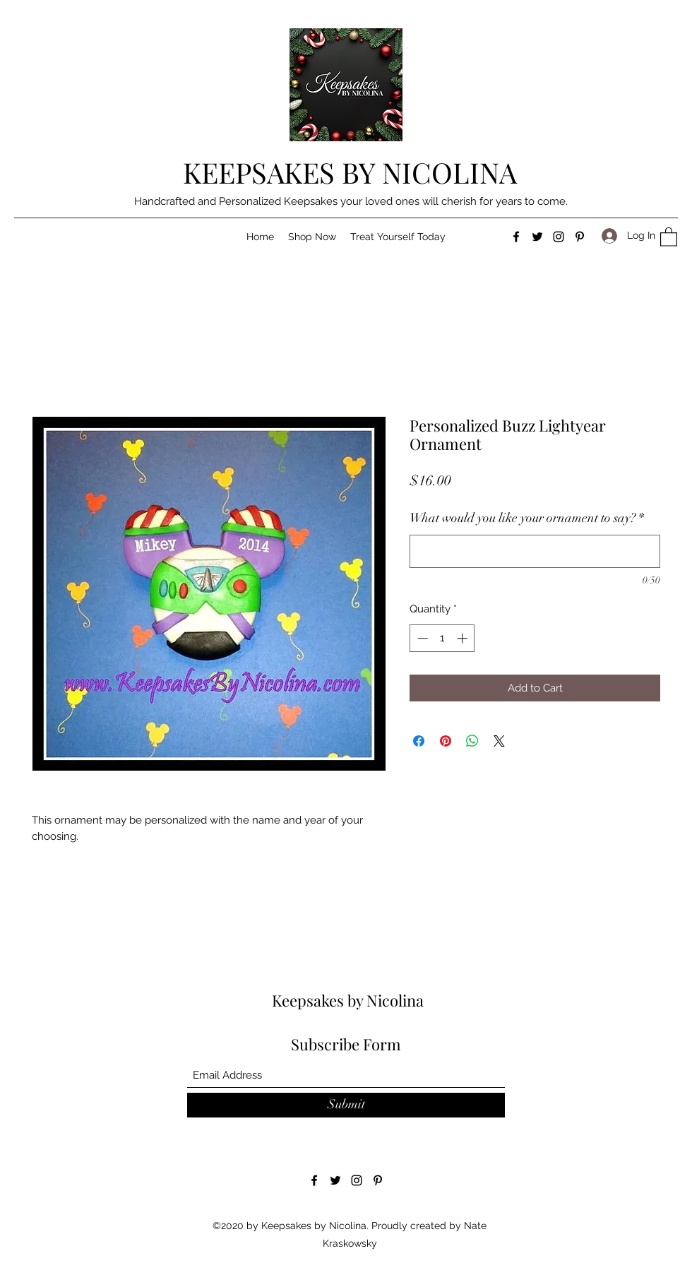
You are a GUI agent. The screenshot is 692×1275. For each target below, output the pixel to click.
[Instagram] (558, 237)
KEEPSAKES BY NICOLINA (350, 172)
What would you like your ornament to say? (527, 518)
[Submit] (346, 1105)
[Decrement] (421, 638)
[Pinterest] (580, 237)
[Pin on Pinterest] (445, 741)
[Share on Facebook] (418, 741)
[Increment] (463, 638)
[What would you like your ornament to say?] (535, 551)
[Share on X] (499, 741)
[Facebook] (516, 237)
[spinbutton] (442, 638)
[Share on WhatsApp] (472, 741)
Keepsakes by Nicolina (348, 1000)
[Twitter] (537, 237)
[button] (312, 236)
